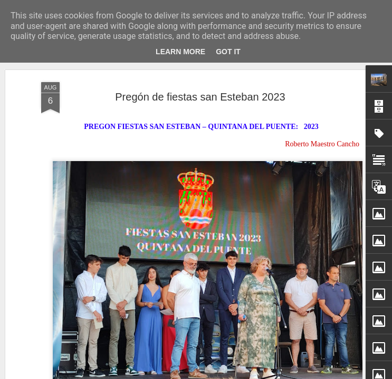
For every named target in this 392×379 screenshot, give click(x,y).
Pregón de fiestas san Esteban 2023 (200, 96)
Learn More (180, 51)
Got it (228, 51)
